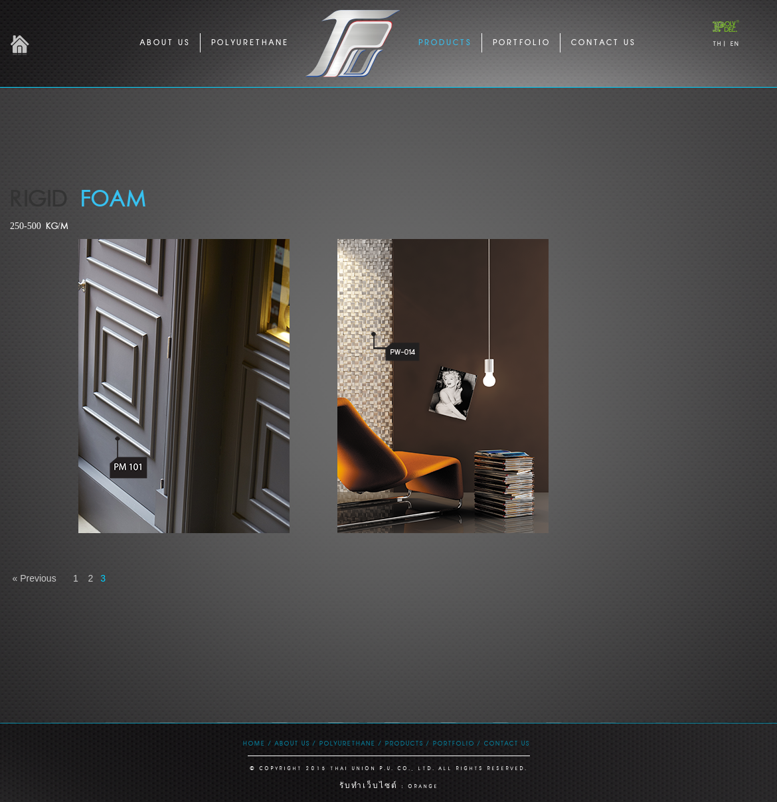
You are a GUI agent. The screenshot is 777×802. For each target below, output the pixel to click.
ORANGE (423, 786)
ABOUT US (164, 42)
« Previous (36, 578)
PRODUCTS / (407, 743)
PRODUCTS (445, 42)
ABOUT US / (294, 743)
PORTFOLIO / (456, 743)
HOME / (256, 743)
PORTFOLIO (521, 42)
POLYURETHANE (249, 42)
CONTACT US (603, 42)
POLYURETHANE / (350, 743)
